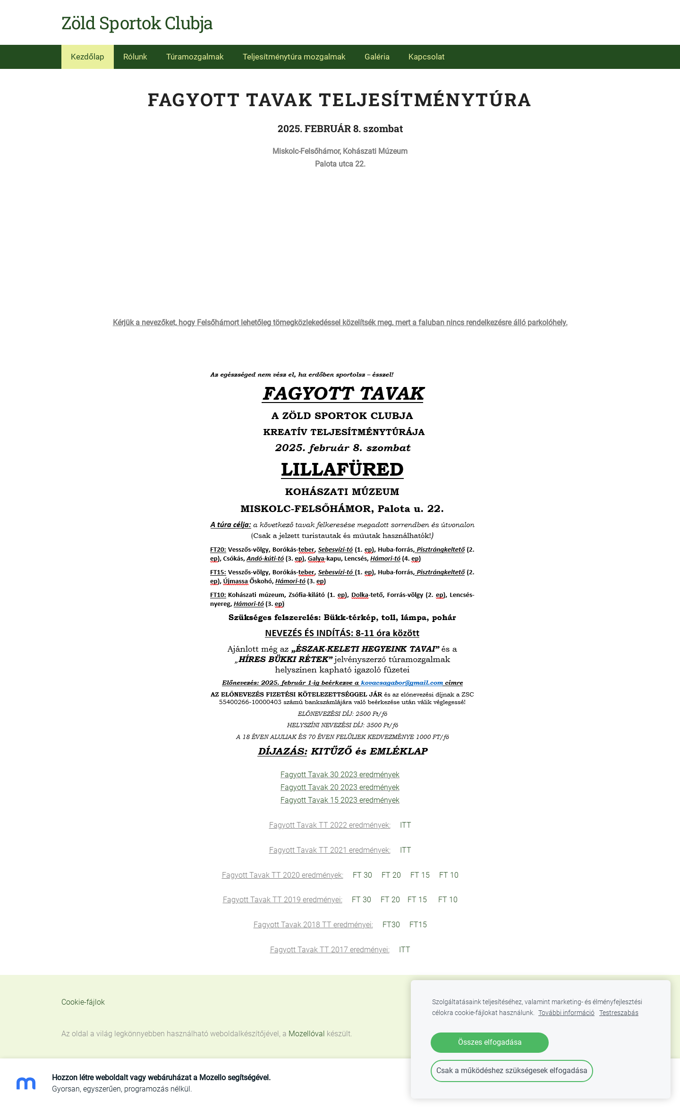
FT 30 (362, 875)
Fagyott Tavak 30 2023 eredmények (340, 774)
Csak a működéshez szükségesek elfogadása (511, 1070)
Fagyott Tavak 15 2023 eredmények (340, 800)
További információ (566, 1013)
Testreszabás (618, 1013)
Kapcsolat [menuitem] (426, 56)
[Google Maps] (340, 242)
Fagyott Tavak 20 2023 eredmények (340, 787)
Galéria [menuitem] (377, 56)
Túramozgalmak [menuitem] (195, 56)
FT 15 (420, 875)
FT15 (418, 924)
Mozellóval (307, 1033)
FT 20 (391, 875)
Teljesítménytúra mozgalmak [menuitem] (294, 56)
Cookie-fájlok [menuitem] (83, 1002)
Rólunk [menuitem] (135, 56)
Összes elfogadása (490, 1042)
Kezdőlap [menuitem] (87, 56)
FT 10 (449, 875)
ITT (405, 825)
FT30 (391, 924)
